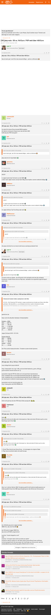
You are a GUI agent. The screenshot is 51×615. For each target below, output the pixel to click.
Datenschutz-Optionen (6, 610)
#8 (48, 291)
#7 (48, 256)
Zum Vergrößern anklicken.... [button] (26, 241)
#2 (48, 123)
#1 (48, 52)
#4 (48, 168)
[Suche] (49, 2)
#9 (48, 359)
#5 (48, 190)
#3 (48, 143)
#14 (48, 499)
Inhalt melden (34, 609)
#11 (48, 411)
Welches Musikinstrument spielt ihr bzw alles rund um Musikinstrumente (25, 590)
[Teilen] (47, 53)
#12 (48, 431)
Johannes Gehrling (9, 575)
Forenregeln (42, 609)
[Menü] (2, 2)
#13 (48, 461)
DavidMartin (8, 584)
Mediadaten (19, 609)
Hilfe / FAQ (23, 610)
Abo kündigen (26, 609)
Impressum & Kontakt (6, 609)
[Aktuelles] (45, 2)
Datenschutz (16, 610)
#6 (48, 220)
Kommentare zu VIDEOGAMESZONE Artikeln (22, 559)
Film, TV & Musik (15, 591)
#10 (48, 394)
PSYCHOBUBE (8, 591)
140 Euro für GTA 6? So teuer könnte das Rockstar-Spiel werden (22, 565)
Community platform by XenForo (13, 613)
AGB (14, 609)
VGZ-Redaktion (8, 559)
